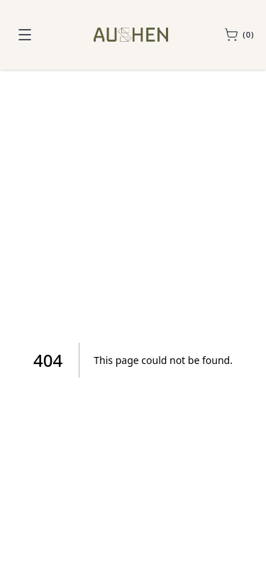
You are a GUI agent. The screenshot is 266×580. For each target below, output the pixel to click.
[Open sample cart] (239, 35)
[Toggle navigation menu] (25, 34)
